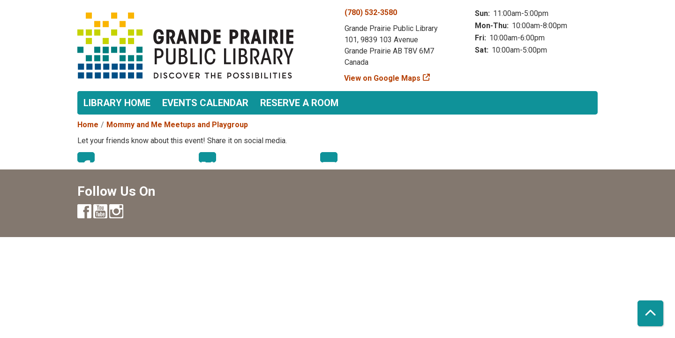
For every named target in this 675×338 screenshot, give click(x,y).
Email (329, 157)
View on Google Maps (382, 78)
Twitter (207, 157)
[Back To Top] (650, 313)
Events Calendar (205, 102)
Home (87, 124)
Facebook (86, 157)
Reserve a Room (299, 102)
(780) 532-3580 (371, 12)
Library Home (116, 102)
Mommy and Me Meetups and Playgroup (177, 124)
